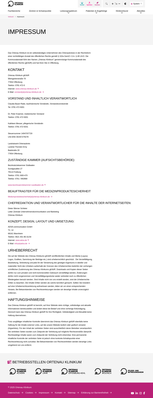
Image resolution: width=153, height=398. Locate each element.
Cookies (30, 393)
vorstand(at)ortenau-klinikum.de (29, 92)
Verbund (10, 16)
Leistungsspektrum (68, 11)
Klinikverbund (122, 11)
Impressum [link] (20, 16)
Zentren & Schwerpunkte (40, 11)
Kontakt (60, 393)
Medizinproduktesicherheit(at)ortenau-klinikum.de (30, 197)
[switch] (125, 3)
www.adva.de (22, 240)
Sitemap (73, 393)
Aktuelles (141, 11)
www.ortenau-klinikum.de (27, 89)
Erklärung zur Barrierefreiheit (96, 393)
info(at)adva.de (22, 243)
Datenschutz (15, 393)
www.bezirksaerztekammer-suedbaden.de (27, 185)
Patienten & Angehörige (96, 11)
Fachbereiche (14, 11)
